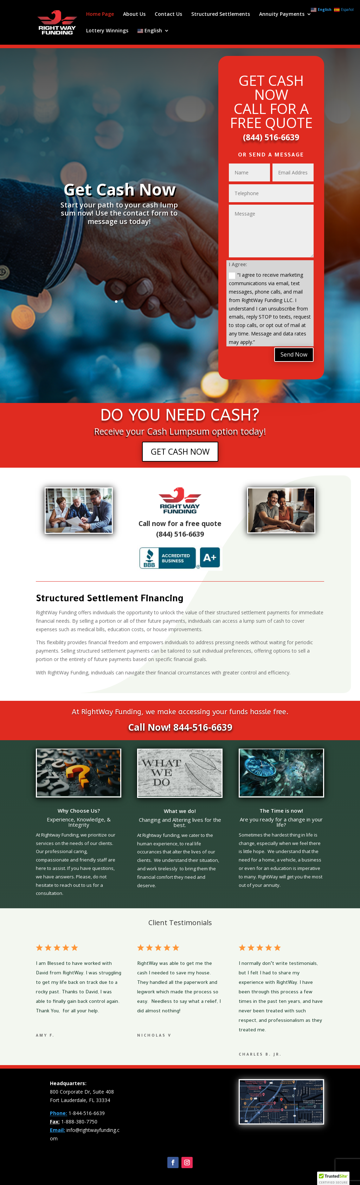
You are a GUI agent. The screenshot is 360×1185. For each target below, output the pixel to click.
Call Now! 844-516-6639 (180, 727)
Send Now (294, 354)
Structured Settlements (220, 14)
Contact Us (168, 14)
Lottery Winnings (107, 31)
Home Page (100, 14)
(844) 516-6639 (271, 137)
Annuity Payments (281, 14)
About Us (134, 14)
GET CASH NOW (180, 451)
